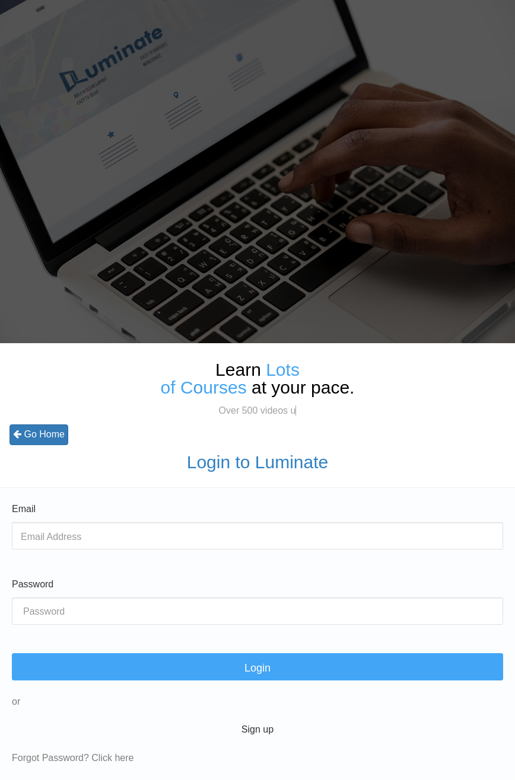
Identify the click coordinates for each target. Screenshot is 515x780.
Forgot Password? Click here (72, 758)
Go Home (39, 434)
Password (32, 584)
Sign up (257, 729)
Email (24, 509)
